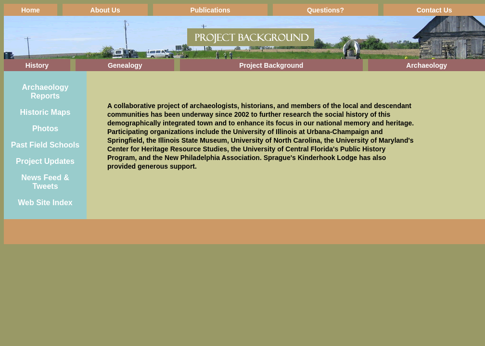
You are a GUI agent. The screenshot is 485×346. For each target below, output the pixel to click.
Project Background (271, 65)
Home (30, 10)
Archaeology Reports (45, 91)
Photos (45, 128)
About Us (105, 10)
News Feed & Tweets (45, 181)
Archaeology (426, 65)
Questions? (325, 10)
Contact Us (434, 10)
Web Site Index (45, 202)
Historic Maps (45, 112)
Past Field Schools (45, 145)
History (37, 65)
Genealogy (125, 65)
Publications (210, 10)
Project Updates (45, 161)
